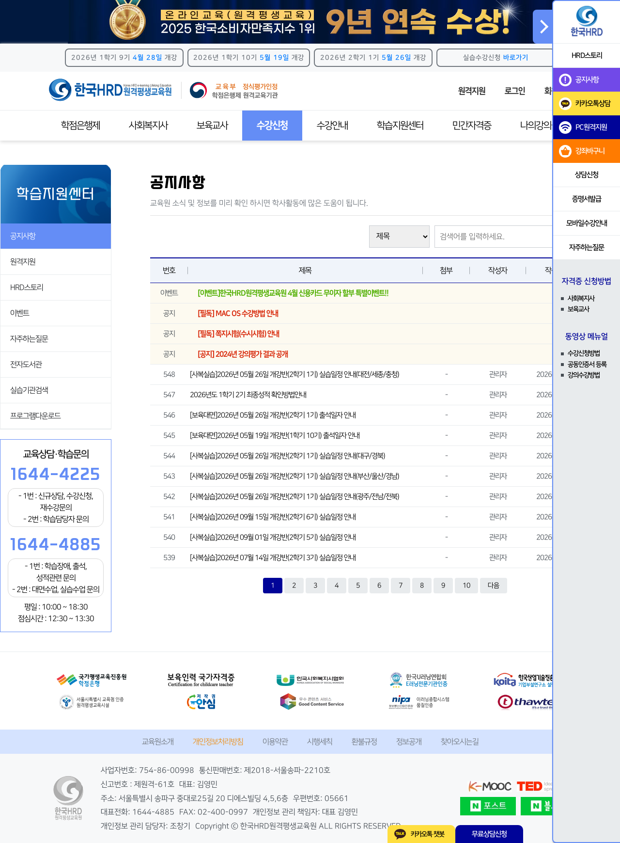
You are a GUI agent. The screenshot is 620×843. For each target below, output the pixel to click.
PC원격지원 (583, 127)
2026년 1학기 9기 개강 (124, 58)
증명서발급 (586, 199)
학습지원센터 (400, 125)
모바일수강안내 (586, 223)
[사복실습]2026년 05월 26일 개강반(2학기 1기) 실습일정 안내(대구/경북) (287, 456)
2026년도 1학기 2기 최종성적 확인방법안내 (248, 395)
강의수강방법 (584, 375)
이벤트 (19, 313)
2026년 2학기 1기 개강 (373, 58)
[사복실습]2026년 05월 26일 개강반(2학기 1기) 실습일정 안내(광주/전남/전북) (294, 497)
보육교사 (212, 125)
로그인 (515, 91)
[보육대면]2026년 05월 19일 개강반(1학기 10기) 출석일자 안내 (274, 435)
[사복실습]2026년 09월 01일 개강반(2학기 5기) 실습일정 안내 (273, 537)
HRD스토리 (26, 287)
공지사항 (22, 236)
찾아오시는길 (460, 741)
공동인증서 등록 (587, 364)
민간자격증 (471, 125)
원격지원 (471, 91)
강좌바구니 (581, 151)
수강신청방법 (584, 353)
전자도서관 (26, 364)
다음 (493, 585)
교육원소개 (157, 741)
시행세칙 (319, 741)
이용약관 (275, 741)
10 (466, 585)
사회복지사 (148, 125)
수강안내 (332, 125)
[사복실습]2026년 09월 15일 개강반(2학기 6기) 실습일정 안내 (273, 517)
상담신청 (586, 175)
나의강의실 (539, 125)
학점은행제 (80, 125)
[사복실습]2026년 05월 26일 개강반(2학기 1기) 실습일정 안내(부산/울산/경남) (294, 476)
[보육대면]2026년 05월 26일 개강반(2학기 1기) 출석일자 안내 (273, 415)
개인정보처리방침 (218, 741)
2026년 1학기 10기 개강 (248, 58)
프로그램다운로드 (35, 416)
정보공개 (408, 741)
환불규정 (364, 741)
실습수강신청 (495, 58)
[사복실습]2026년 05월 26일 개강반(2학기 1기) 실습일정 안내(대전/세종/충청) (294, 374)
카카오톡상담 (584, 103)
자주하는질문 (29, 338)
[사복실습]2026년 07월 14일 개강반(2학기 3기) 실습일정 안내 (273, 558)
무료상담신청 (489, 834)
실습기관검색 (29, 390)
